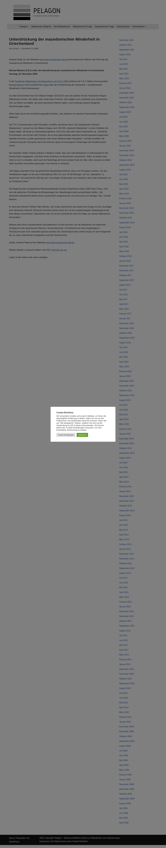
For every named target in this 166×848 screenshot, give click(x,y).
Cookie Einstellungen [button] (66, 435)
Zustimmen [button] (82, 435)
